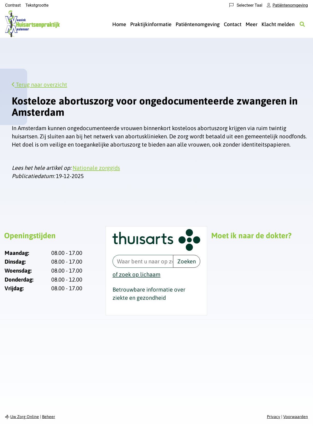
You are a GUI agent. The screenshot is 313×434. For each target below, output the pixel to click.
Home (119, 24)
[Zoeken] (302, 24)
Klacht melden (278, 24)
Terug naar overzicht (39, 84)
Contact (232, 24)
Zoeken (186, 261)
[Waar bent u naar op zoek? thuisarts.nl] (143, 261)
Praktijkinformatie (150, 24)
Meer (251, 24)
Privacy (273, 416)
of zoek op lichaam (136, 274)
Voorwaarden (295, 416)
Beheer (48, 416)
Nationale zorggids (96, 167)
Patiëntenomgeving (198, 24)
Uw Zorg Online (24, 416)
